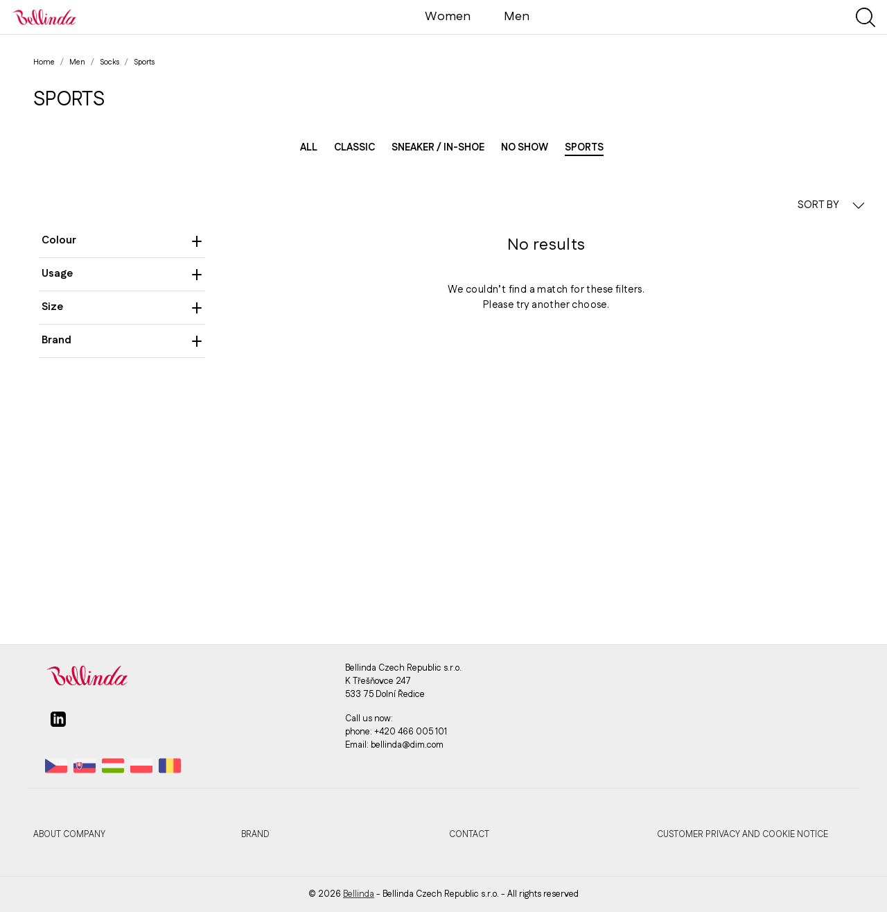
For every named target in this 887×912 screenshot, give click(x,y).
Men (516, 17)
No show (524, 148)
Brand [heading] (122, 340)
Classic (354, 148)
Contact (469, 834)
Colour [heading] (122, 240)
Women (448, 17)
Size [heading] (122, 307)
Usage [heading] (122, 273)
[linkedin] (58, 725)
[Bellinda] (44, 17)
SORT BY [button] (831, 205)
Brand (255, 834)
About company (69, 834)
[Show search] (865, 17)
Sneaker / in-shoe (438, 148)
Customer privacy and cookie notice (742, 834)
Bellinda (358, 894)
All (308, 148)
